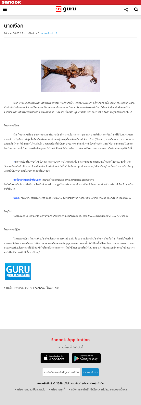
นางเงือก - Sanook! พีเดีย (67, 9)
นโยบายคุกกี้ (58, 390)
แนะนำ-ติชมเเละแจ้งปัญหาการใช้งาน (61, 372)
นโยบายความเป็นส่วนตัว (31, 390)
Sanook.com (12, 2)
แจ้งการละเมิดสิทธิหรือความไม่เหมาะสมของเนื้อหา (99, 390)
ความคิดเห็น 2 (49, 33)
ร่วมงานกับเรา (90, 372)
